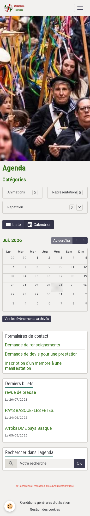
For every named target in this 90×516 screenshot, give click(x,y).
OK (79, 463)
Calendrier (39, 224)
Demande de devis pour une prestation (41, 354)
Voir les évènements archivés (27, 319)
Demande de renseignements (32, 345)
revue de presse (20, 392)
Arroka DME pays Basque (28, 428)
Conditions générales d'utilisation (45, 502)
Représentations (65, 192)
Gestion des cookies (45, 509)
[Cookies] (9, 506)
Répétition (15, 207)
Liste (13, 224)
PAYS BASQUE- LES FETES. (29, 410)
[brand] (15, 8)
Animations (16, 192)
